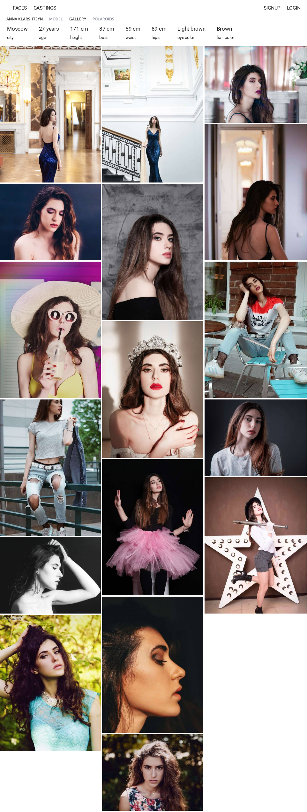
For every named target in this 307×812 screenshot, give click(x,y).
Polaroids (103, 19)
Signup (272, 8)
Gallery (77, 19)
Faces (20, 8)
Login (294, 8)
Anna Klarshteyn (24, 19)
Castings (45, 8)
